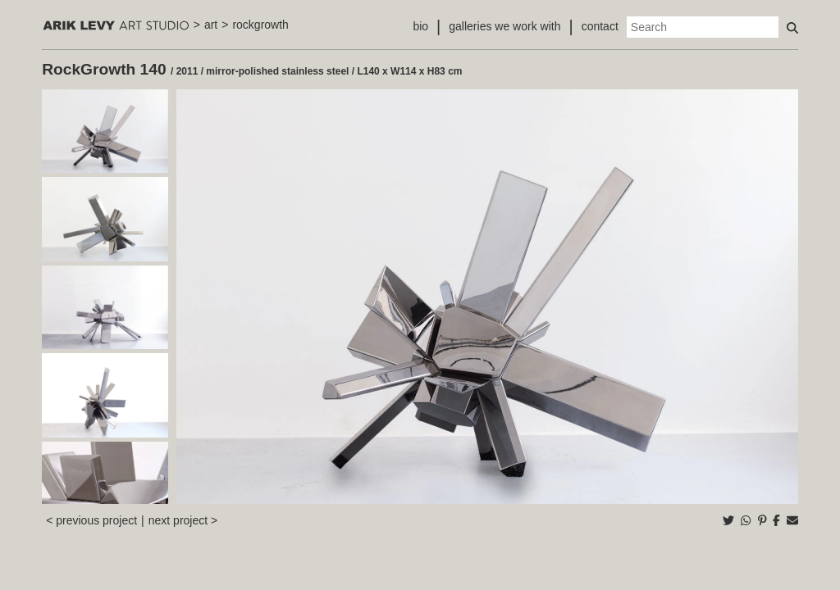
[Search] (702, 27)
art (210, 24)
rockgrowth (260, 24)
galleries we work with (504, 26)
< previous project (91, 520)
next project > (182, 520)
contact (600, 26)
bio (420, 26)
